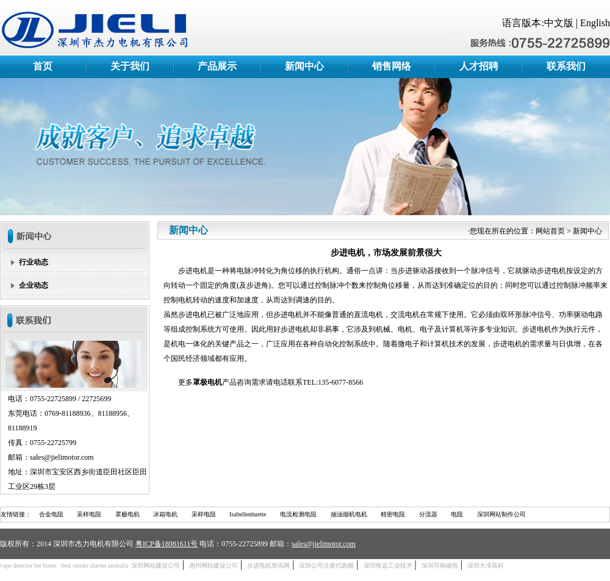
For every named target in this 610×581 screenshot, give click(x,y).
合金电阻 (51, 514)
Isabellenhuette (248, 514)
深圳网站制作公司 (501, 514)
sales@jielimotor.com (324, 544)
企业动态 (33, 285)
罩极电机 (127, 514)
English (595, 23)
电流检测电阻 (298, 514)
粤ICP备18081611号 (166, 544)
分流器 (428, 514)
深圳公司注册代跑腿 (326, 565)
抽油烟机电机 (349, 514)
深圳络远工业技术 (388, 565)
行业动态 (33, 262)
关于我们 (129, 66)
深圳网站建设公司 (155, 565)
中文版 (558, 23)
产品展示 (217, 66)
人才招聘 (478, 66)
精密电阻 (393, 514)
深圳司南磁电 (440, 565)
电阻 (457, 514)
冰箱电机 (165, 514)
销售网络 (391, 66)
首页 (42, 66)
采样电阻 (89, 514)
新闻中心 (304, 66)
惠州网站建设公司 (213, 565)
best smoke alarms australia (94, 565)
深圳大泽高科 (485, 565)
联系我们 (566, 66)
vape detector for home (28, 565)
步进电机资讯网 (268, 565)
